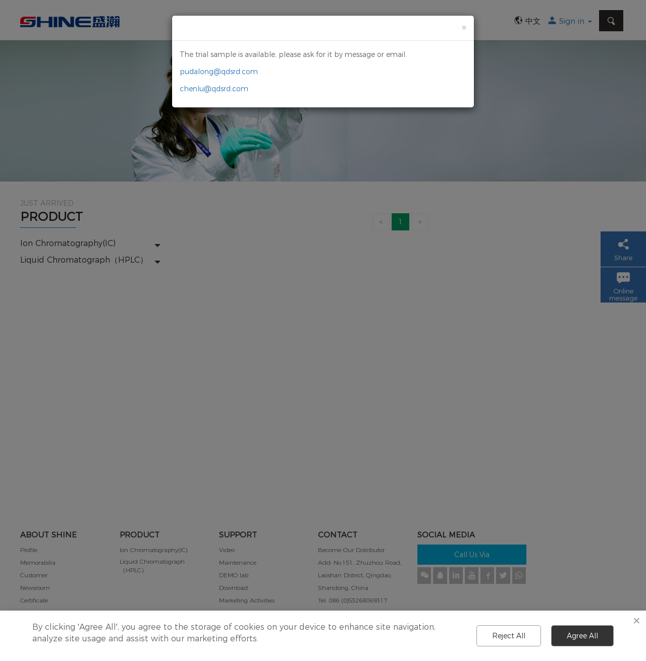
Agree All (582, 635)
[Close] (463, 27)
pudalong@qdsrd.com (219, 71)
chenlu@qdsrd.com (214, 88)
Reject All (508, 635)
